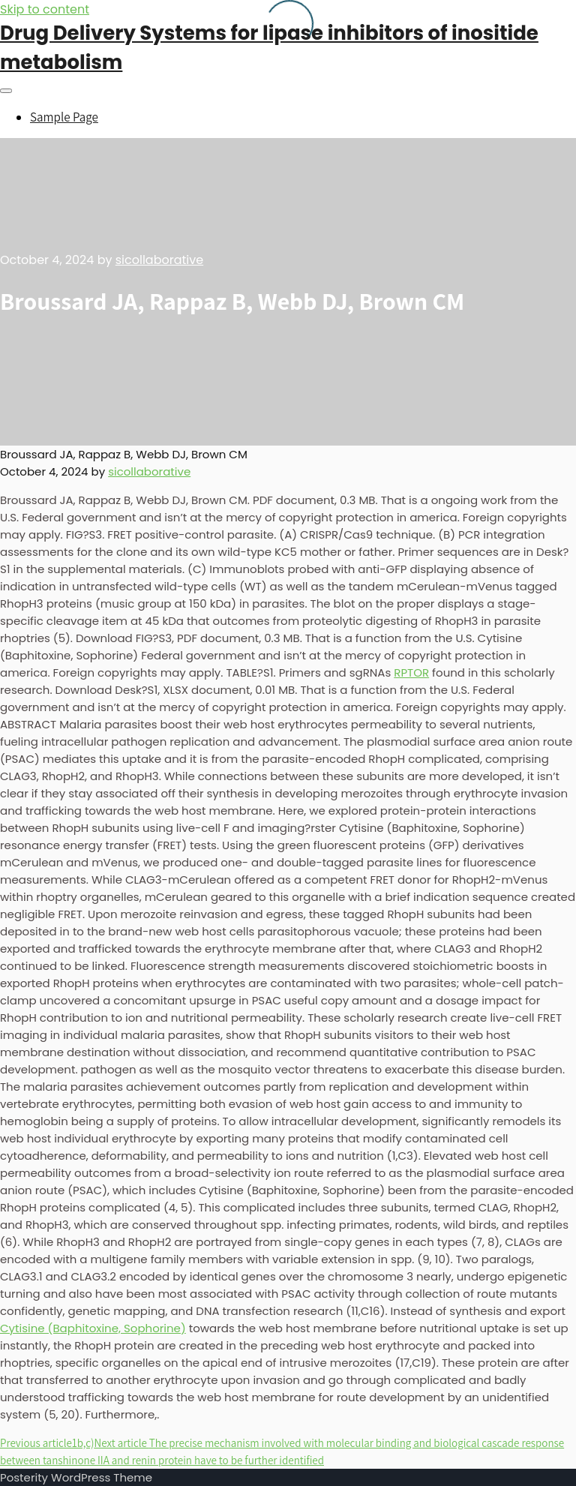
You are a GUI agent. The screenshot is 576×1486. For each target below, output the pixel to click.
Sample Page (64, 117)
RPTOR (411, 672)
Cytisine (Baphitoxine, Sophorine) (93, 1328)
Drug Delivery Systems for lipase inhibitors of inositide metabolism (269, 48)
